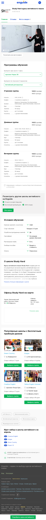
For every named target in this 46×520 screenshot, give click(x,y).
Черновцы (14, 510)
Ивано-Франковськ (37, 508)
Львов (7, 507)
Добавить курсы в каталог (8, 489)
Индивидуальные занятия (10, 423)
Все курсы (8, 210)
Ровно (8, 510)
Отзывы (21, 484)
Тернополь (28, 508)
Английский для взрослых (10, 419)
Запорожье (30, 507)
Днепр (12, 507)
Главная (3, 484)
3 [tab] (8, 50)
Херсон (3, 510)
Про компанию (26, 489)
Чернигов (21, 510)
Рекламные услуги (39, 491)
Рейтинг (16, 484)
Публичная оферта (36, 489)
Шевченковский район (21, 414)
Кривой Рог (4, 508)
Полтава (33, 510)
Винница (11, 508)
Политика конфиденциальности (24, 491)
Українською (24, 478)
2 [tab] (6, 50)
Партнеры (19, 489)
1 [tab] (3, 50)
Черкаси (27, 510)
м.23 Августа (6, 414)
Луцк (22, 508)
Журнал (35, 484)
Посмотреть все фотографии (12, 55)
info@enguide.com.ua (19, 498)
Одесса (17, 507)
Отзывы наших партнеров (8, 491)
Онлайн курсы (28, 484)
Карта (11, 484)
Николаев (36, 507)
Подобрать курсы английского (23, 517)
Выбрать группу (12, 365)
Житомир (17, 508)
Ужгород (39, 510)
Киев (2, 507)
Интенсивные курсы (29, 419)
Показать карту (34, 311)
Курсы (8, 484)
